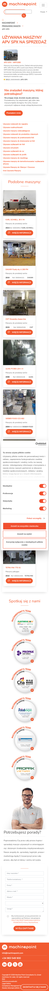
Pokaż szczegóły (34, 518)
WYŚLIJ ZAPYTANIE (24, 928)
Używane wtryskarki (10, 148)
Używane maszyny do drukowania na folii (19, 141)
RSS (3, 979)
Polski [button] (43, 12)
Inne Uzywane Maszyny (12, 170)
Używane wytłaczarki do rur (13, 151)
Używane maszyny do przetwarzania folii (18, 137)
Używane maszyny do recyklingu (15, 158)
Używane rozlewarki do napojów (15, 124)
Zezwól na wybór (24, 534)
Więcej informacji (19, 232)
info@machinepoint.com (12, 953)
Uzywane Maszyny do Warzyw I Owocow (19, 167)
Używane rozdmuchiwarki (12, 127)
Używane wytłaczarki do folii (14, 144)
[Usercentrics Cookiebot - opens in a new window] (35, 444)
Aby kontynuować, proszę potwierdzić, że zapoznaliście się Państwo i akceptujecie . (26, 919)
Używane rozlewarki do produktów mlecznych (20, 134)
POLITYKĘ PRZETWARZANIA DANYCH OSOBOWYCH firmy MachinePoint (26, 921)
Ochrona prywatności (9, 981)
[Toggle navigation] (43, 5)
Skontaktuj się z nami (34, 987)
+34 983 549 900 (11, 958)
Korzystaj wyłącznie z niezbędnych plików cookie (24, 543)
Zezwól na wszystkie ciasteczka (24, 526)
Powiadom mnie (14, 113)
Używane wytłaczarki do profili (14, 154)
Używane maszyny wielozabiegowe (16, 131)
